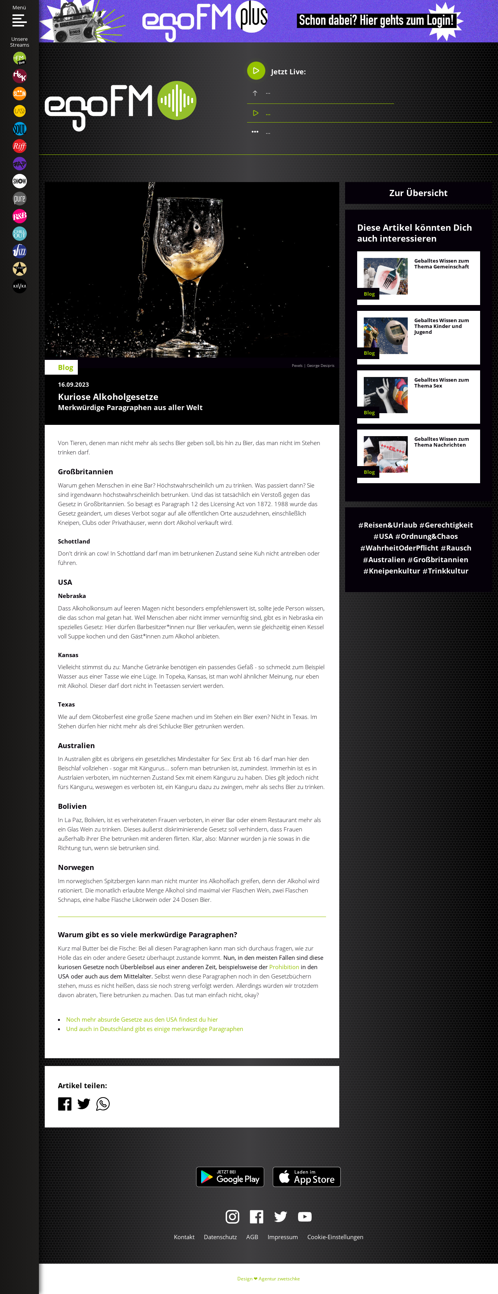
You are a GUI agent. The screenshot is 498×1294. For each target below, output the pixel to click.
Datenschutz (220, 1237)
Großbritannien (440, 559)
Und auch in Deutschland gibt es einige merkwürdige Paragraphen (154, 1029)
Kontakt (184, 1237)
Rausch (459, 547)
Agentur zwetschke (279, 1278)
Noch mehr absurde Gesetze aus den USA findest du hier (142, 1019)
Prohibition (285, 967)
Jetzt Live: (276, 70)
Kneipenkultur (394, 570)
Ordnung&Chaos (429, 536)
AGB (252, 1237)
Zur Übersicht (418, 192)
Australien (386, 559)
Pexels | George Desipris (313, 365)
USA (386, 536)
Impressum (283, 1237)
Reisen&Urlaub (390, 525)
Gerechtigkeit (449, 525)
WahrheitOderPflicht (402, 547)
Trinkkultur (448, 570)
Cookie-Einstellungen (335, 1237)
